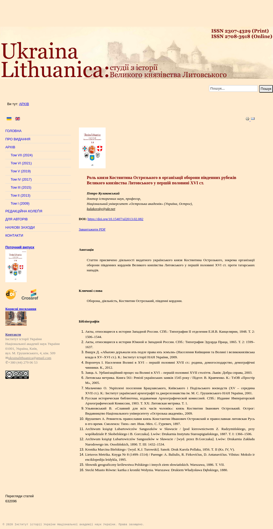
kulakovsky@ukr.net (101, 209)
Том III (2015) (21, 187)
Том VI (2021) (21, 163)
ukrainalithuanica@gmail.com (29, 357)
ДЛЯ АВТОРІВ (16, 219)
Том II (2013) (20, 195)
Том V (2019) (21, 171)
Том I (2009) (20, 203)
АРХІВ (24, 104)
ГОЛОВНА (13, 131)
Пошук (266, 89)
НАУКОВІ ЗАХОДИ (20, 227)
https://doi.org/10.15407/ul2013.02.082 (115, 219)
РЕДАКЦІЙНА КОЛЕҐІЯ (23, 211)
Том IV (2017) (21, 179)
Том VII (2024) (22, 155)
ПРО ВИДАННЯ (17, 139)
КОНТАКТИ (14, 235)
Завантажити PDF (92, 229)
